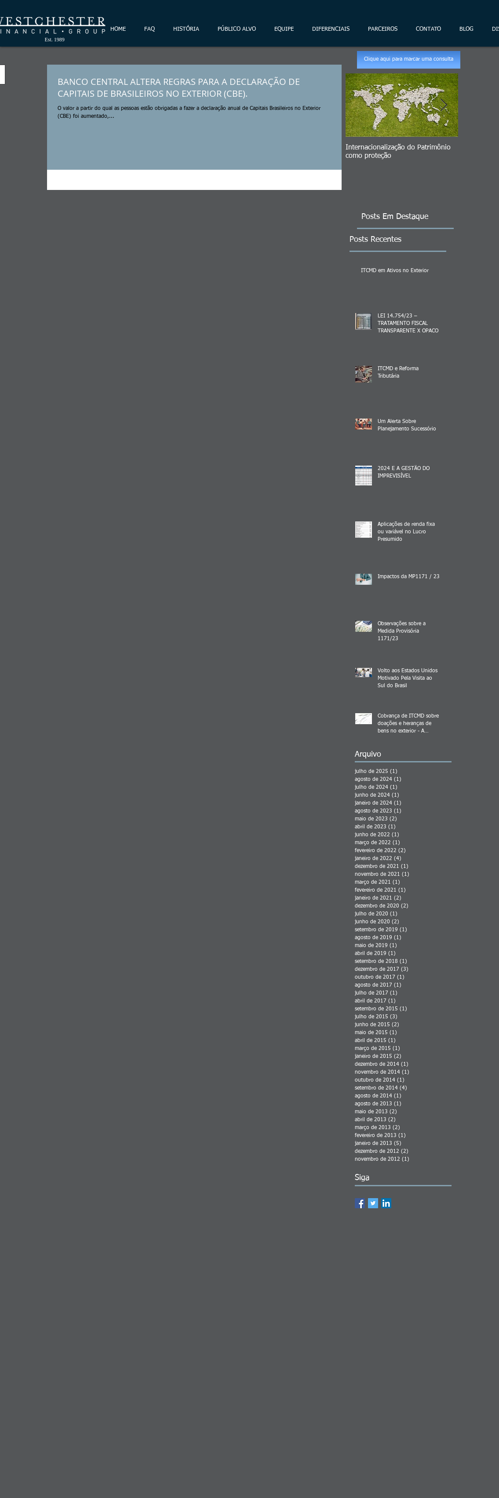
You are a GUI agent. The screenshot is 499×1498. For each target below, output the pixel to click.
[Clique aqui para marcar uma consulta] (408, 60)
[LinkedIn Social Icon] (386, 1203)
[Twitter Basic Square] (373, 1203)
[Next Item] (444, 105)
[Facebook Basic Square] (360, 1203)
